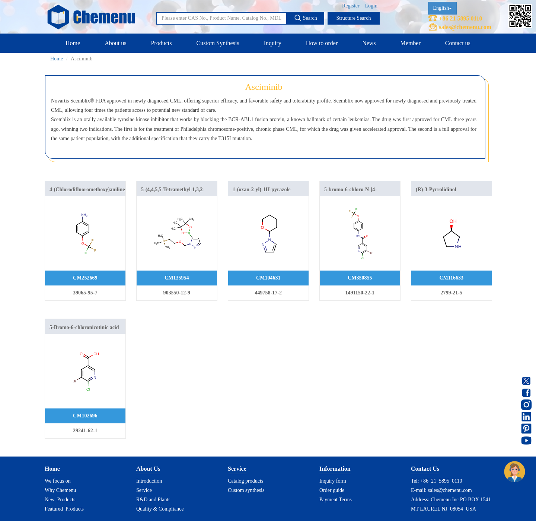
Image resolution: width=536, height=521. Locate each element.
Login (371, 6)
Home (73, 43)
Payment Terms (335, 499)
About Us (148, 468)
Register (351, 6)
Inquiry (272, 43)
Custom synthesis (246, 490)
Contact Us (425, 468)
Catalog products (245, 481)
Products (161, 43)
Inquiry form (332, 481)
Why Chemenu (60, 490)
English (442, 8)
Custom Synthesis (217, 43)
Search (305, 18)
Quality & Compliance (160, 509)
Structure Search (353, 18)
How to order (322, 43)
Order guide (331, 490)
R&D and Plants (153, 499)
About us (115, 43)
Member (411, 43)
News (369, 43)
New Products (60, 499)
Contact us (457, 43)
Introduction (149, 481)
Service (144, 490)
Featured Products (64, 509)
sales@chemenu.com (465, 27)
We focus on (58, 481)
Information (335, 468)
